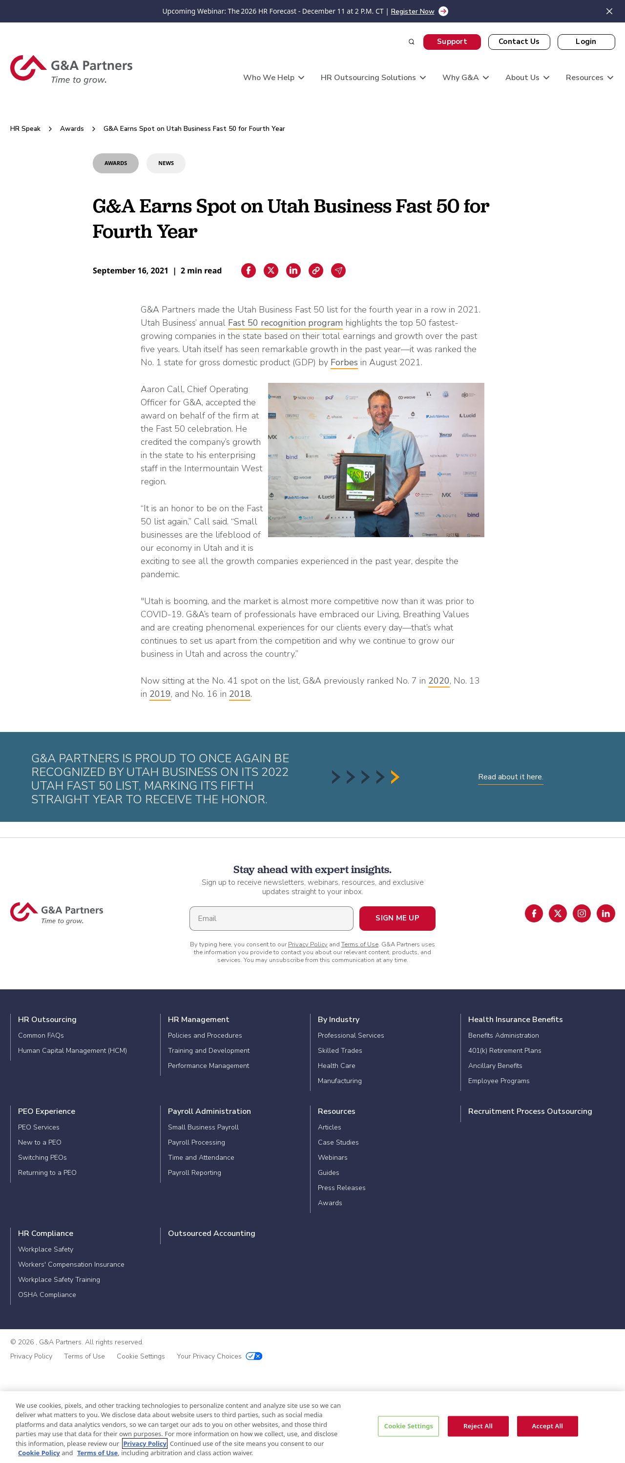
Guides (328, 1172)
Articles (329, 1127)
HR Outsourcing (47, 1019)
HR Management (198, 1019)
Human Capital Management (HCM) (72, 1050)
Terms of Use (359, 944)
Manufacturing (340, 1081)
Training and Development (209, 1050)
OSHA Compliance (47, 1294)
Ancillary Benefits (495, 1065)
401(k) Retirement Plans (505, 1050)
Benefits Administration (503, 1035)
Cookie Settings (141, 1356)
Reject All (478, 1425)
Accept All (547, 1425)
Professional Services (351, 1035)
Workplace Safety (45, 1249)
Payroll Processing (196, 1142)
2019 (160, 694)
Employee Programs (499, 1081)
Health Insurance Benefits (515, 1019)
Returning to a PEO (47, 1172)
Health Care (336, 1065)
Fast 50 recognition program (285, 323)
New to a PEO (40, 1142)
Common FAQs (41, 1035)
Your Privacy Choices (220, 1356)
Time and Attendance (201, 1157)
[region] (312, 1427)
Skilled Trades (340, 1050)
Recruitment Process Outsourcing (530, 1111)
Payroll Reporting (194, 1172)
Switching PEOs (42, 1157)
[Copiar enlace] (316, 270)
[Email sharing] (338, 270)
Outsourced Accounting (211, 1233)
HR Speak (25, 128)
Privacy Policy (308, 944)
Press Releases (342, 1187)
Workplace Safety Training (59, 1279)
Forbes (344, 362)
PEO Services (39, 1127)
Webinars (333, 1157)
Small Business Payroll (203, 1127)
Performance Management (208, 1065)
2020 (439, 681)
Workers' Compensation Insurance (71, 1264)
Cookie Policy (39, 1452)
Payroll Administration (209, 1111)
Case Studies (338, 1142)
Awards (72, 128)
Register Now (413, 11)
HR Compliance (45, 1233)
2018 (239, 694)
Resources (336, 1111)
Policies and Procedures (205, 1035)
